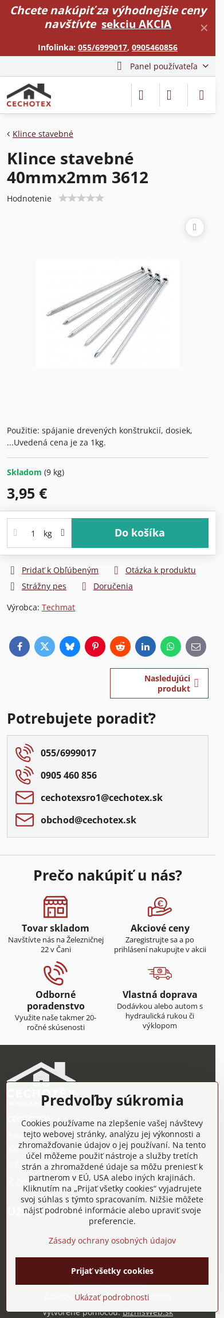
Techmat (58, 607)
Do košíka (140, 532)
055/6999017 (102, 47)
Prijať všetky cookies (112, 1270)
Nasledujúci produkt (171, 683)
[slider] (81, 198)
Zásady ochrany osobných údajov (112, 1240)
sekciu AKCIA (136, 23)
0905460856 (155, 47)
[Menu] (201, 95)
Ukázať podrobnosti (112, 1297)
